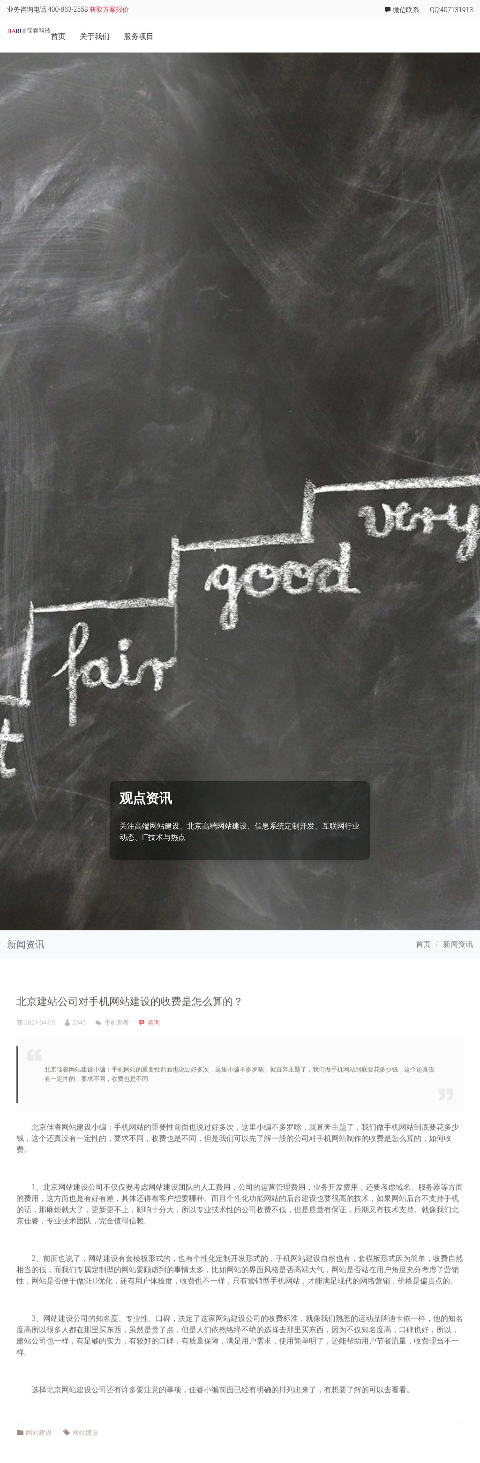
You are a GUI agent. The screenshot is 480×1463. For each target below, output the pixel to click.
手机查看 (112, 1054)
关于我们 (282, 36)
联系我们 (458, 36)
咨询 (154, 1054)
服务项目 (326, 36)
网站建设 (76, 1159)
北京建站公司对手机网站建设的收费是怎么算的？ (129, 1034)
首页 (245, 36)
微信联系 (401, 10)
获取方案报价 (109, 9)
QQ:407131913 (451, 10)
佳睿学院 (414, 36)
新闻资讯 (458, 944)
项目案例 (370, 36)
